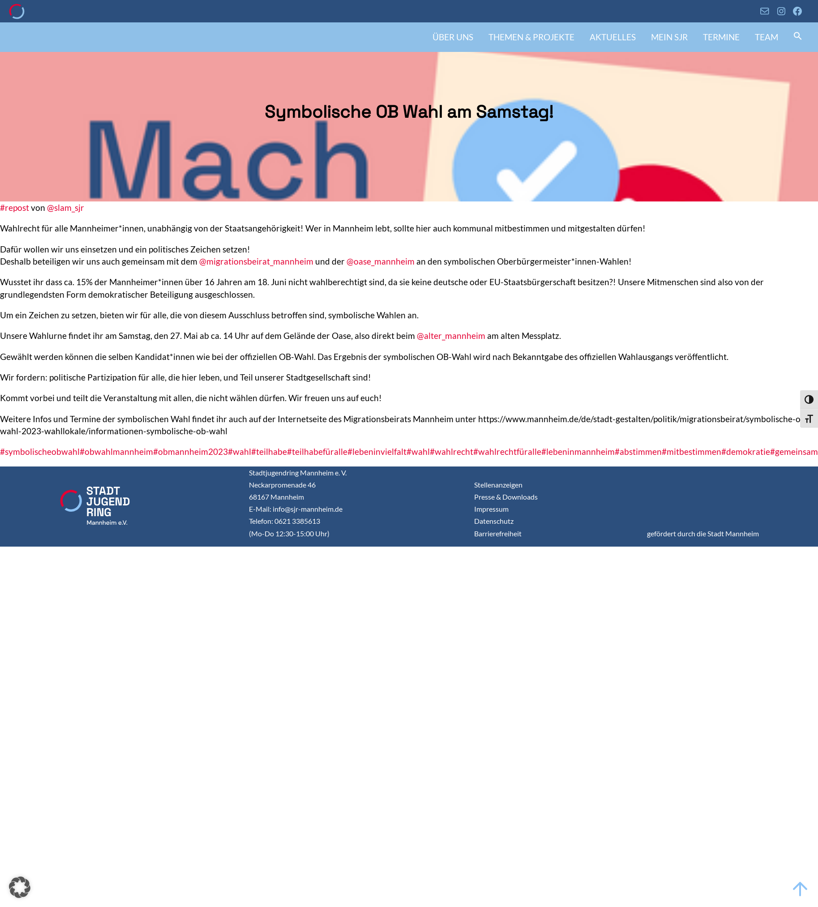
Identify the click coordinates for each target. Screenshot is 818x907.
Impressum (491, 509)
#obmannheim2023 (190, 451)
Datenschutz (494, 521)
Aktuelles (613, 37)
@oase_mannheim (381, 261)
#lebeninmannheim (578, 451)
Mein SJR (669, 37)
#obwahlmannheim (116, 451)
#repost (14, 207)
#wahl (239, 451)
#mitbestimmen (691, 451)
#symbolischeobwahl (40, 451)
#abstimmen (638, 451)
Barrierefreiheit (498, 533)
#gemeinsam (794, 451)
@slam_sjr (65, 207)
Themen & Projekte (531, 37)
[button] (797, 37)
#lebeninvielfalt (377, 451)
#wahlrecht (451, 451)
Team (766, 37)
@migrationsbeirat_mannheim (256, 261)
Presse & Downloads (506, 496)
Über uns (453, 37)
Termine (721, 37)
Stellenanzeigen (498, 484)
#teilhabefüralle (317, 451)
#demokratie (745, 451)
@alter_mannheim (451, 335)
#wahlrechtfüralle (507, 451)
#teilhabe (269, 451)
